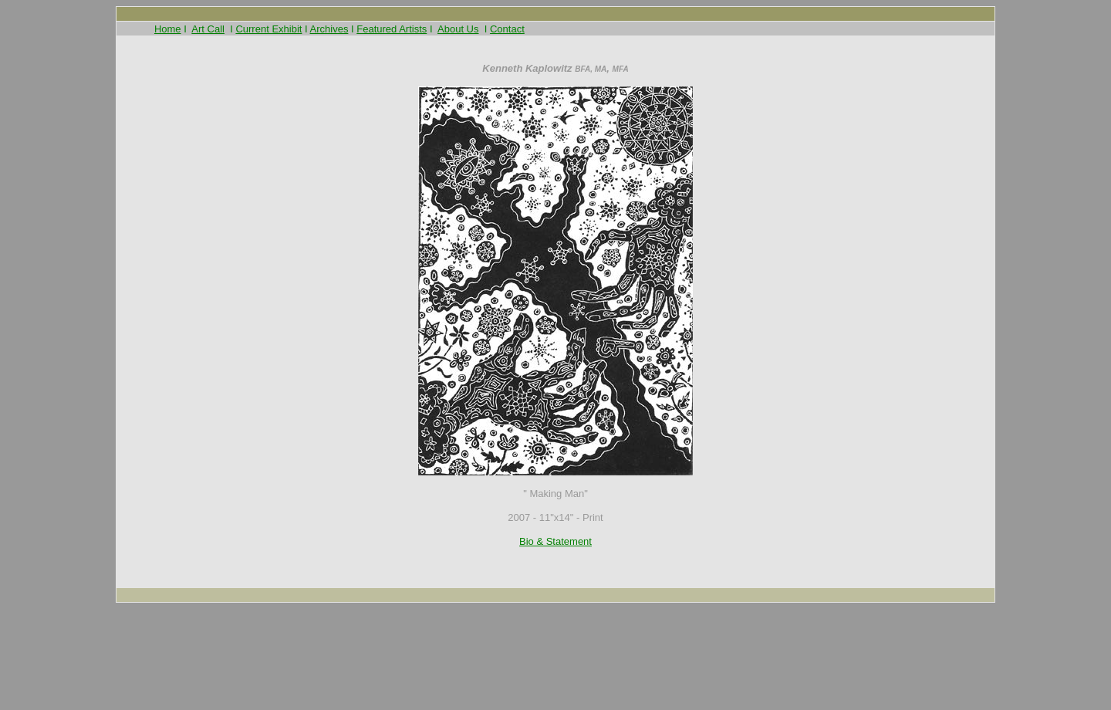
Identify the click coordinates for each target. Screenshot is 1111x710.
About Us (457, 29)
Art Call (208, 29)
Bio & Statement (555, 541)
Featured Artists (391, 29)
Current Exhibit (268, 29)
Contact (507, 29)
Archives (329, 29)
